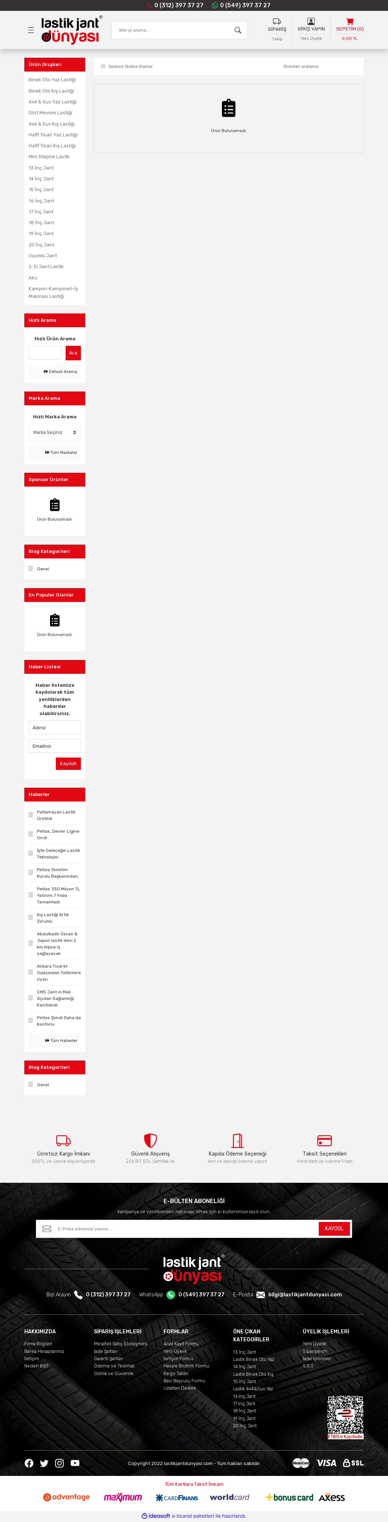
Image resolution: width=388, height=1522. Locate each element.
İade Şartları (105, 1352)
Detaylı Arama (60, 371)
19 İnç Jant (41, 234)
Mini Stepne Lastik (49, 157)
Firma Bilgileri (38, 1344)
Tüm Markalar (61, 452)
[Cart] (350, 30)
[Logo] (72, 30)
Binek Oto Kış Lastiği (51, 91)
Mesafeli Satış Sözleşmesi (121, 1344)
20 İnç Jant (41, 244)
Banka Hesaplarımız (44, 1352)
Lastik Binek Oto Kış (253, 1375)
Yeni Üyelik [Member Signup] (311, 38)
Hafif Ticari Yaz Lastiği (53, 135)
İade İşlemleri (317, 1359)
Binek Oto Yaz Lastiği (52, 80)
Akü (33, 277)
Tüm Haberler (61, 1040)
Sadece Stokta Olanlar (130, 66)
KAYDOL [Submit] (334, 1229)
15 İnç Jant (41, 190)
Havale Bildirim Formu (186, 1366)
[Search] (179, 30)
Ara (73, 353)
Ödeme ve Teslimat (114, 1366)
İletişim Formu (178, 1359)
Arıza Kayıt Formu (181, 1344)
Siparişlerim (315, 1352)
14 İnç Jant (41, 178)
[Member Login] (311, 21)
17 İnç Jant (41, 211)
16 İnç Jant (41, 201)
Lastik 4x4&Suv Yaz (253, 1389)
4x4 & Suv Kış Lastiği (52, 124)
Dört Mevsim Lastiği (50, 113)
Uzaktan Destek (180, 1388)
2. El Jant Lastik (46, 267)
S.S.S (308, 1366)
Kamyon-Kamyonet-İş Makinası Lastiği (53, 292)
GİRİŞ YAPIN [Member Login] (311, 29)
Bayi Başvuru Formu (184, 1381)
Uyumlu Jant (43, 255)
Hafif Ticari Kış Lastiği (52, 145)
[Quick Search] (45, 353)
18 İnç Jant (41, 222)
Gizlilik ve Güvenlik (113, 1374)
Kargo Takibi (176, 1374)
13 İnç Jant (41, 168)
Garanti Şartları (108, 1359)
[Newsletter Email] (194, 1230)
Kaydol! (68, 763)
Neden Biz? (36, 1366)
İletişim (31, 1359)
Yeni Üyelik (175, 1352)
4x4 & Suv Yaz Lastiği (53, 101)
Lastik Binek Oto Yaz (253, 1360)
